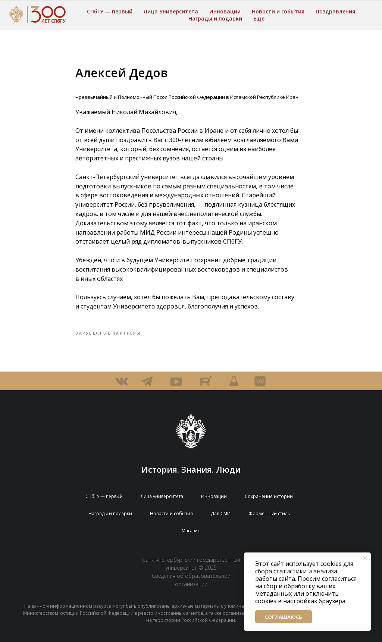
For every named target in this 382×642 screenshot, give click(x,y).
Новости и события (278, 11)
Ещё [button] (258, 18)
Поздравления (335, 11)
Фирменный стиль (269, 513)
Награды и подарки (215, 18)
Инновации (225, 11)
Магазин (191, 530)
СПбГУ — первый (109, 11)
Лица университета (162, 496)
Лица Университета (171, 11)
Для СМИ (221, 513)
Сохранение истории (269, 496)
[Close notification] (365, 558)
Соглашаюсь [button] (283, 617)
